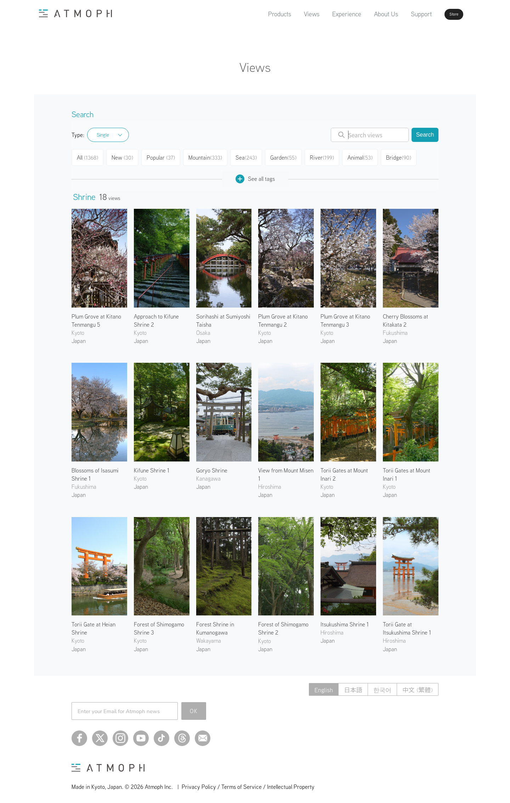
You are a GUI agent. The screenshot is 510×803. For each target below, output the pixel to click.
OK (194, 708)
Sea (247, 156)
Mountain (207, 156)
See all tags (255, 176)
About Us (366, 14)
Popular (163, 156)
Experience (326, 14)
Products (259, 14)
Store (441, 14)
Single (103, 135)
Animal (362, 156)
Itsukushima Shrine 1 (345, 621)
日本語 (348, 687)
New (124, 156)
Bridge (401, 156)
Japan (79, 338)
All (88, 156)
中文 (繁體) (416, 687)
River (323, 156)
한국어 (379, 687)
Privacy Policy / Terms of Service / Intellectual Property (248, 783)
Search (425, 135)
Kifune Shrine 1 (151, 467)
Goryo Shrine (211, 467)
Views (291, 14)
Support (401, 14)
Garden (285, 156)
